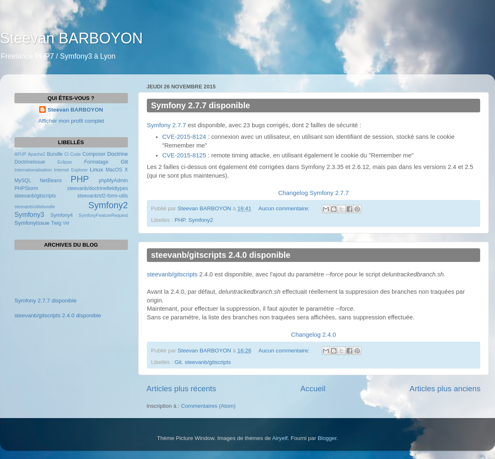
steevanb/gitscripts (172, 274)
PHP (179, 220)
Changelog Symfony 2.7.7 (313, 193)
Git (178, 362)
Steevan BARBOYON (71, 38)
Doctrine (117, 154)
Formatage (96, 162)
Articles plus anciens (445, 388)
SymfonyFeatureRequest (103, 215)
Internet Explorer (71, 169)
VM (66, 223)
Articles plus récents (181, 388)
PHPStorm (26, 188)
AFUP (20, 154)
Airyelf (280, 438)
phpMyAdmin (113, 180)
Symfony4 (61, 215)
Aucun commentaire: (284, 208)
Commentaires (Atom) (208, 406)
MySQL (22, 180)
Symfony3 (29, 214)
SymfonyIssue (32, 223)
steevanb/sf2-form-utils (102, 196)
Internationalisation (33, 169)
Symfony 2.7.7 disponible (200, 105)
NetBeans (51, 180)
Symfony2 (201, 220)
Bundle (55, 154)
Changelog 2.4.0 (313, 334)
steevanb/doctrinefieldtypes (97, 188)
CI (66, 154)
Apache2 (36, 154)
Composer (94, 154)
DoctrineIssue (29, 162)
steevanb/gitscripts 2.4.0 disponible (220, 254)
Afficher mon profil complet (71, 121)
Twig (56, 223)
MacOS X (117, 170)
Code (75, 154)
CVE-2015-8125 (184, 155)
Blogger (327, 438)
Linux (96, 169)
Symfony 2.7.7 (166, 125)
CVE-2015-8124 (184, 136)
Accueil (312, 388)
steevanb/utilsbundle (34, 206)
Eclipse (64, 161)
